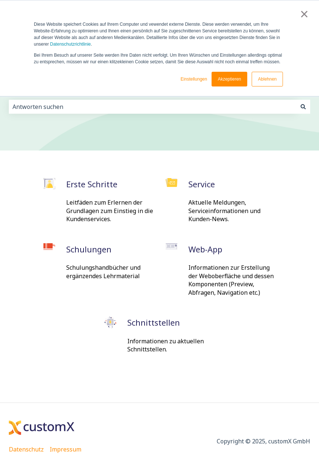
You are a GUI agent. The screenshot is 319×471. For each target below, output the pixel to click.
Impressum (65, 449)
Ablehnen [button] (267, 79)
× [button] (304, 14)
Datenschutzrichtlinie (70, 44)
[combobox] (152, 107)
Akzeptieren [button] (229, 79)
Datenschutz (26, 449)
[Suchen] (303, 107)
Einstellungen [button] (194, 79)
